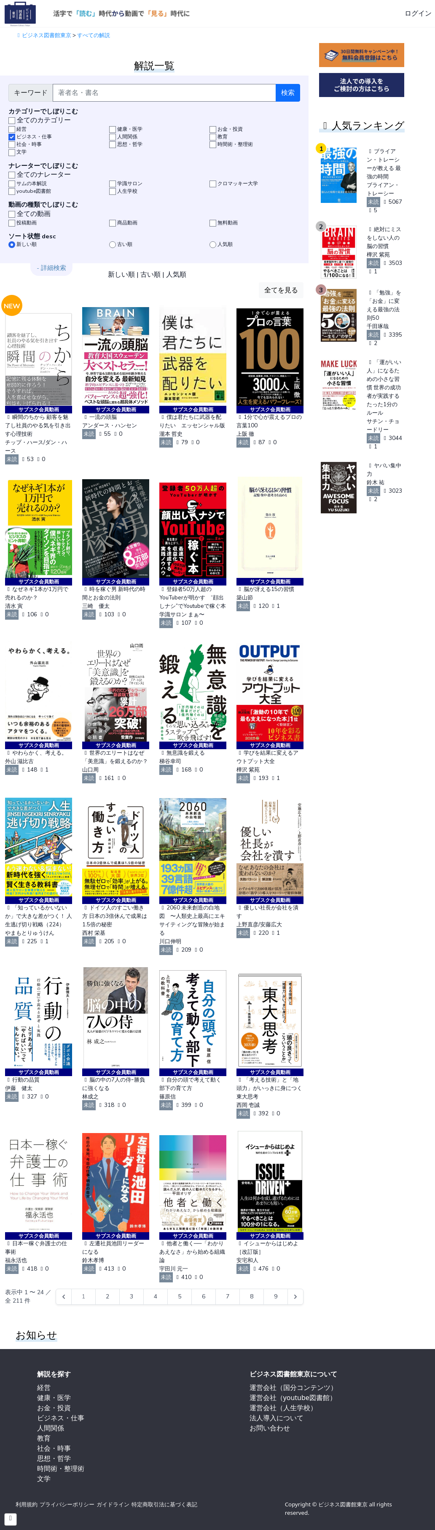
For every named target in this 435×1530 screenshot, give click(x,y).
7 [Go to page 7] (227, 1297)
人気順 (176, 274)
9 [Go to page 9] (275, 1297)
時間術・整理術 (60, 1468)
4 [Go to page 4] (155, 1297)
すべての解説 (93, 35)
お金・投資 (54, 1407)
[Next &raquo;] (295, 1297)
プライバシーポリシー (67, 1504)
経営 (44, 1387)
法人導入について (276, 1417)
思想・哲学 (54, 1458)
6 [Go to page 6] (203, 1297)
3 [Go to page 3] (131, 1297)
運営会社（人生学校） (283, 1407)
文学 (44, 1478)
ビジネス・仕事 (60, 1417)
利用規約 (27, 1504)
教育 (44, 1438)
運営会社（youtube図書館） (293, 1397)
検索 (288, 92)
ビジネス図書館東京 (43, 35)
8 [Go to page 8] (251, 1297)
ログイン (418, 13)
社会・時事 (54, 1448)
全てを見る (281, 290)
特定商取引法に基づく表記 (164, 1504)
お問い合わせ (270, 1428)
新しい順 (121, 274)
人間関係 (50, 1428)
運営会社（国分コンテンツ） (293, 1387)
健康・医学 (54, 1397)
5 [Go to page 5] (179, 1297)
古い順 (150, 274)
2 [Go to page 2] (107, 1297)
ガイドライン (113, 1504)
